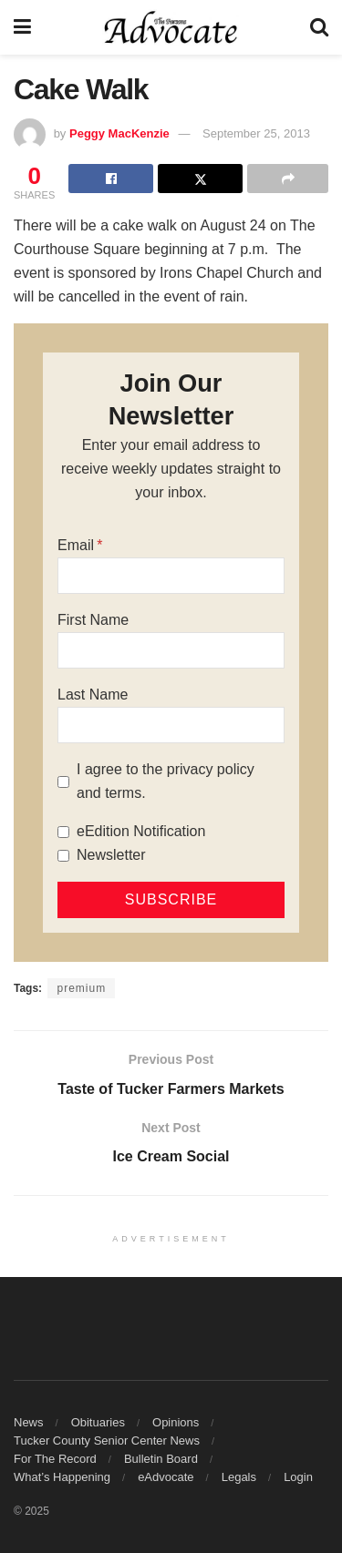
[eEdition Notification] (63, 832)
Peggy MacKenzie (119, 133)
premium (81, 988)
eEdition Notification (141, 831)
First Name (93, 620)
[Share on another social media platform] (287, 178)
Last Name (92, 694)
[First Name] (171, 650)
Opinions (175, 1422)
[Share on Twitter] (200, 178)
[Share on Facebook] (110, 178)
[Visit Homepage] (171, 27)
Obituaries (98, 1422)
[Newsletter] (63, 856)
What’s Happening (62, 1477)
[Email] (171, 575)
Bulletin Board (161, 1459)
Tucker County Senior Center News (107, 1440)
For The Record (55, 1459)
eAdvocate (165, 1477)
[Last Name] (171, 725)
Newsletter (111, 855)
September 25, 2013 (256, 133)
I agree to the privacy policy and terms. (165, 781)
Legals (239, 1477)
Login (298, 1477)
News (29, 1422)
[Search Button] (319, 27)
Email (75, 545)
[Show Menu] (22, 27)
